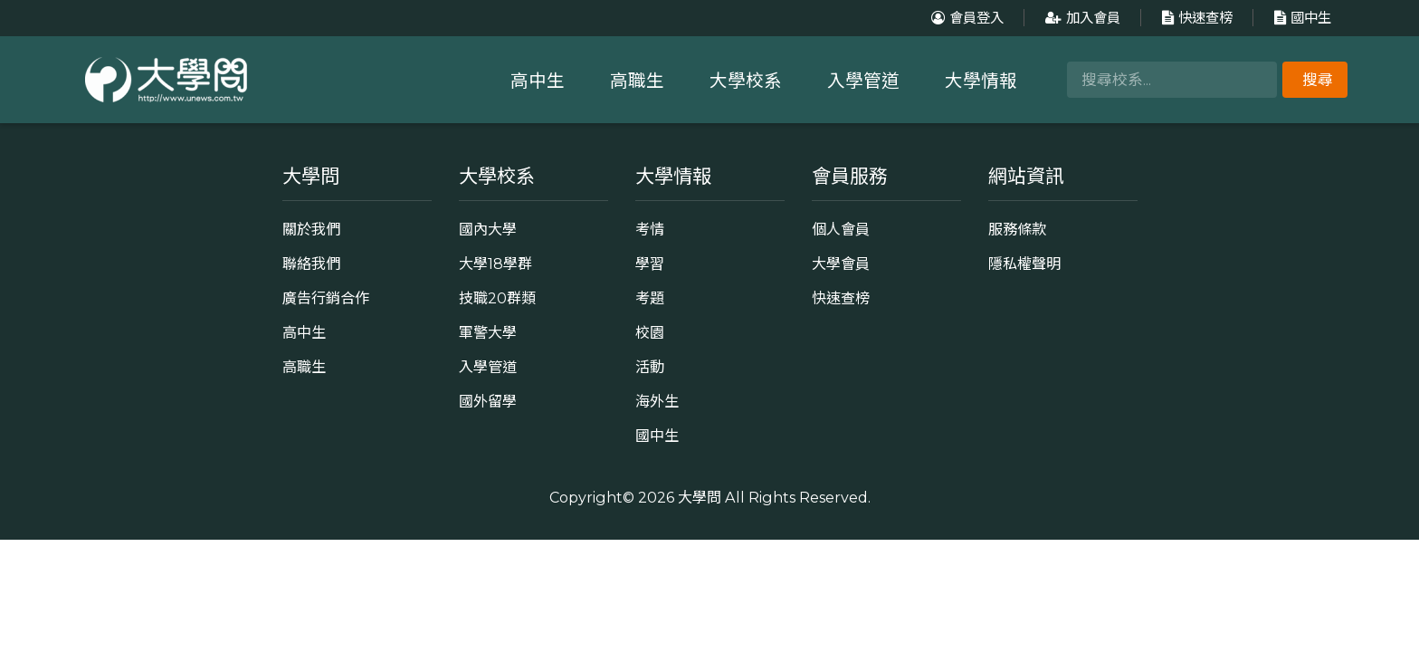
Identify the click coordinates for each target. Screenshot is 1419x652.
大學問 (699, 497)
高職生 (637, 80)
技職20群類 (497, 298)
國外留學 (488, 401)
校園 (649, 332)
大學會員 (841, 263)
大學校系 (746, 80)
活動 (649, 367)
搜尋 (1317, 80)
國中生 (1300, 17)
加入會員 (1080, 17)
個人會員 (841, 229)
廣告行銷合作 (325, 298)
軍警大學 (488, 332)
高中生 (537, 80)
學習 (649, 263)
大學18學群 (495, 263)
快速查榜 (1195, 17)
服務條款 (1017, 229)
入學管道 (863, 80)
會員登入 (965, 17)
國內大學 (488, 229)
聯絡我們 (311, 263)
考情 (649, 229)
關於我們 (311, 229)
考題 (649, 298)
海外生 (657, 401)
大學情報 (981, 80)
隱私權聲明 (1024, 263)
